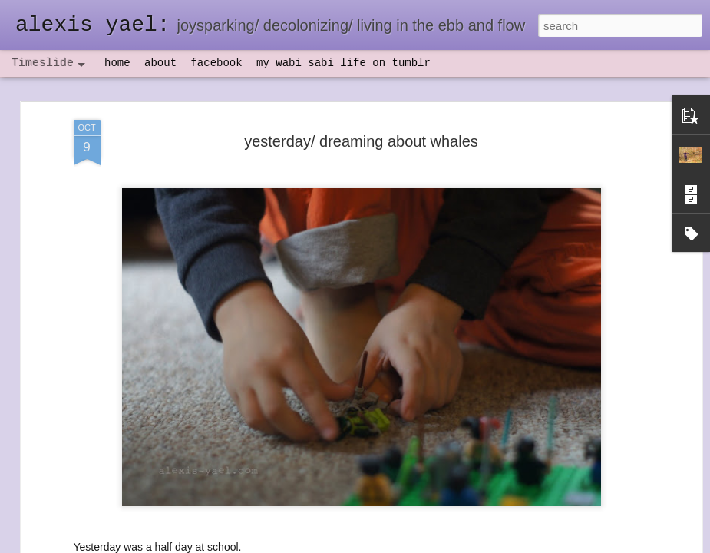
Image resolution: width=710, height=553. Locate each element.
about (160, 63)
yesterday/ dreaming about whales (361, 141)
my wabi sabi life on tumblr (343, 63)
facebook (216, 63)
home (117, 63)
